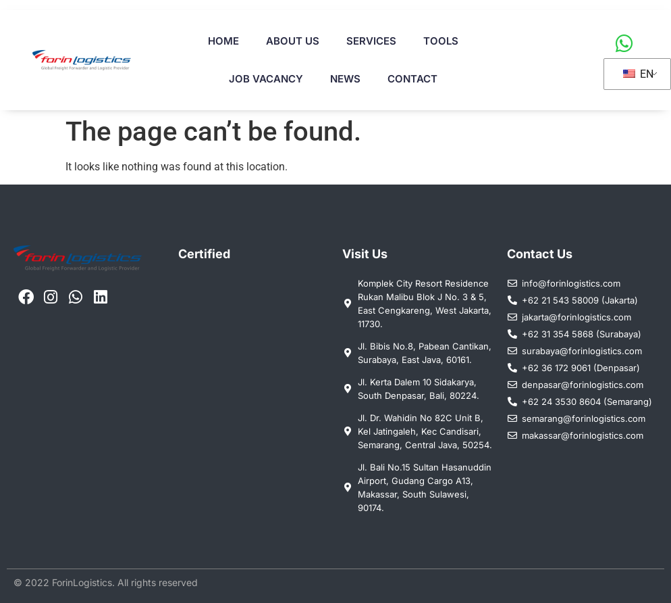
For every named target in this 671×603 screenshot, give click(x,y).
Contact (412, 78)
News (345, 78)
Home (223, 40)
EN (638, 74)
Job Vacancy (266, 78)
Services (371, 40)
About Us (292, 40)
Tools (440, 40)
